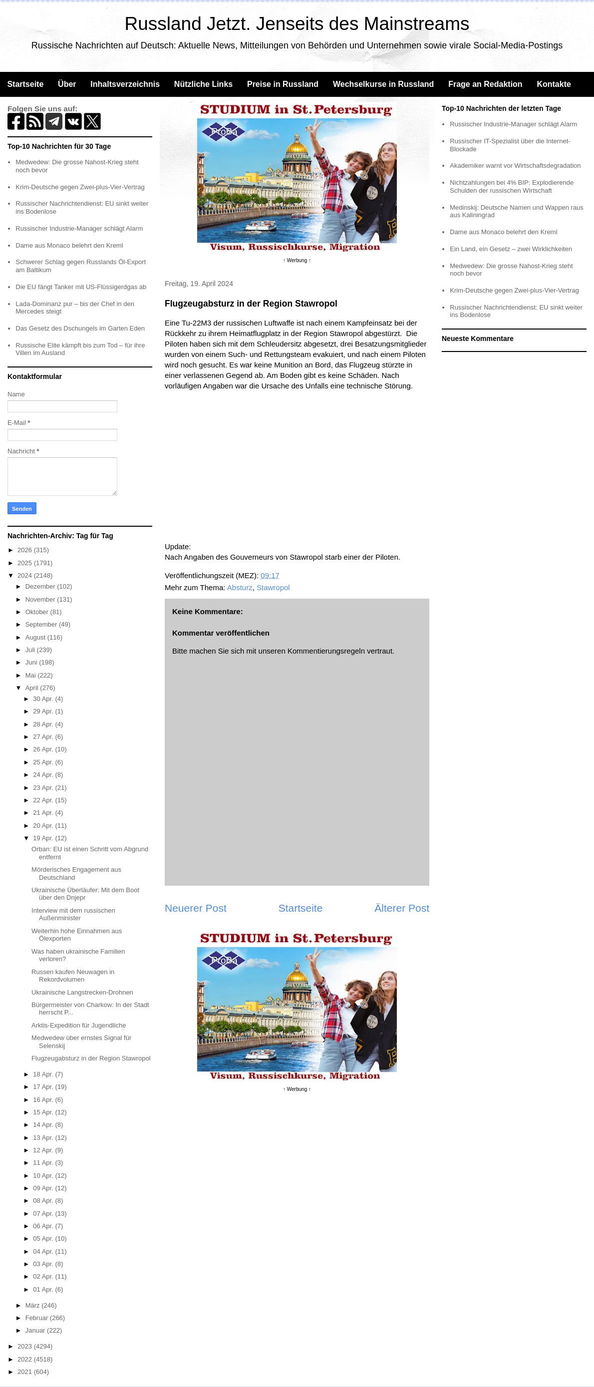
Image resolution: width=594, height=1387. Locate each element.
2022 (25, 1359)
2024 (25, 575)
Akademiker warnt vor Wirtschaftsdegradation (515, 165)
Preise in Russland (282, 84)
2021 (25, 1372)
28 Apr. (44, 724)
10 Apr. (44, 1175)
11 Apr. (44, 1162)
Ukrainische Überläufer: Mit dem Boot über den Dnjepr (85, 894)
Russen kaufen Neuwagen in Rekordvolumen (72, 976)
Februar (37, 1318)
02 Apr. (44, 1276)
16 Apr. (44, 1099)
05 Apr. (44, 1238)
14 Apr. (44, 1124)
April (32, 688)
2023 (25, 1346)
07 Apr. (44, 1213)
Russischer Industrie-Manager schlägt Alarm (79, 228)
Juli (31, 650)
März (33, 1305)
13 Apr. (44, 1137)
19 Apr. (44, 838)
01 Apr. (44, 1289)
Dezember (41, 586)
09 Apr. (44, 1188)
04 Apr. (44, 1251)
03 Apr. (44, 1264)
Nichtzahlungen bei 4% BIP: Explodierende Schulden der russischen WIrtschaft (512, 186)
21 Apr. (44, 812)
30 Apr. (44, 698)
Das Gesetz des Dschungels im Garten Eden (80, 328)
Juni (32, 662)
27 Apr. (44, 736)
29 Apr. (44, 711)
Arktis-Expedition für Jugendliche (78, 1025)
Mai (31, 675)
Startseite (25, 84)
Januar (36, 1330)
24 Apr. (44, 774)
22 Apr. (44, 800)
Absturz (240, 587)
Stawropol (273, 587)
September (42, 624)
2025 (25, 563)
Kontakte (554, 84)
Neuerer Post (196, 908)
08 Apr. (44, 1200)
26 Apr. (44, 749)
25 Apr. (44, 762)
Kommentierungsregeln (326, 651)
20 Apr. (44, 825)
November (41, 599)
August (36, 637)
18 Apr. (44, 1074)
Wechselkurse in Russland (383, 84)
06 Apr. (44, 1226)
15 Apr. (44, 1112)
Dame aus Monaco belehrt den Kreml (69, 245)
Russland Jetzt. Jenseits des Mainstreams (297, 23)
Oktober (37, 612)
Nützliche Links (203, 84)
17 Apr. (44, 1086)
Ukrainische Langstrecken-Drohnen (82, 992)
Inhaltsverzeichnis (125, 84)
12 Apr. (44, 1150)
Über (67, 84)
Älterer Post (401, 908)
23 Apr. (44, 787)
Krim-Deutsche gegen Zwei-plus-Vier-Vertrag (79, 187)
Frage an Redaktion (485, 84)
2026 (25, 550)
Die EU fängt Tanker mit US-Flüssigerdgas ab (80, 287)
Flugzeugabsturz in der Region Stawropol (90, 1058)
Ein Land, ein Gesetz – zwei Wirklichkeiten (511, 249)
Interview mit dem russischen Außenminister (73, 914)
